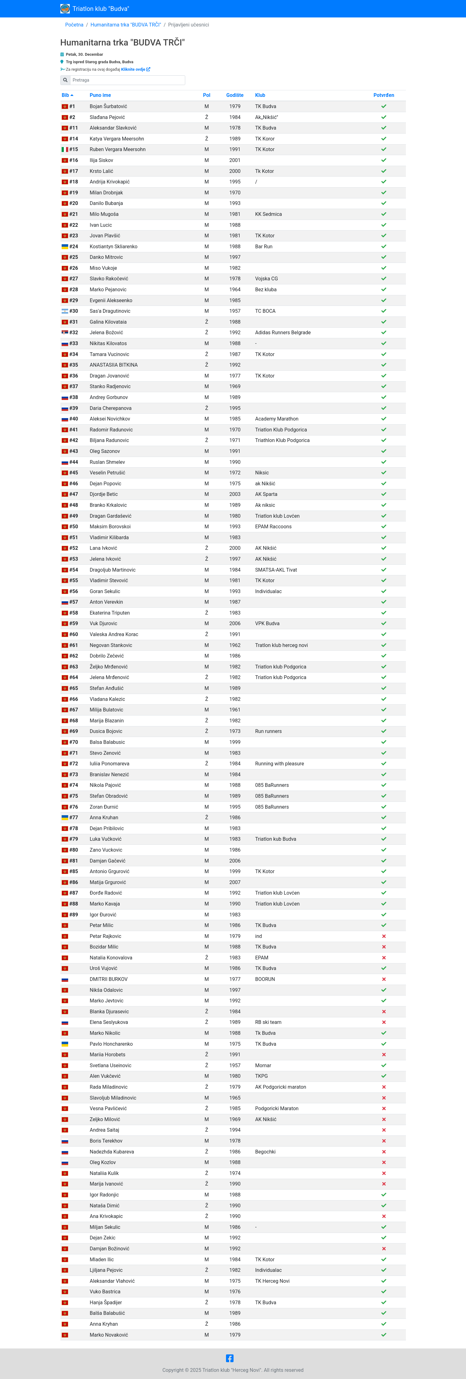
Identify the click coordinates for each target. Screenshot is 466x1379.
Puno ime (100, 95)
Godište (234, 95)
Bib (67, 95)
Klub (260, 95)
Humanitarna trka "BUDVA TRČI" (126, 25)
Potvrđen (384, 95)
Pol (206, 95)
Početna (74, 25)
